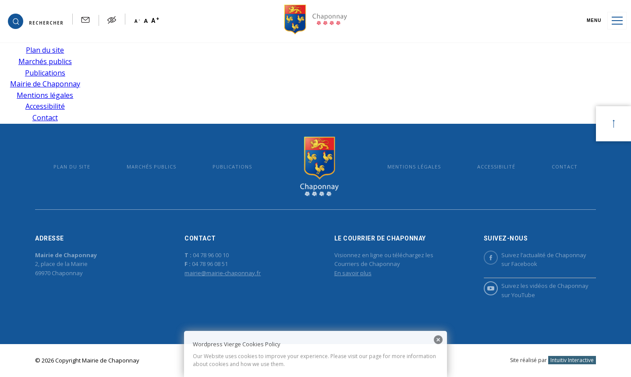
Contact (45, 117)
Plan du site (45, 50)
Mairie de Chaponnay (45, 84)
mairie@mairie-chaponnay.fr (222, 273)
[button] (36, 21)
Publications (45, 73)
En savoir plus (353, 273)
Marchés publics (45, 61)
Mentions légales (45, 95)
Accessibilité (45, 106)
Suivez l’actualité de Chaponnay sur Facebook (535, 259)
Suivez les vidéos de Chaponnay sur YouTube (536, 290)
